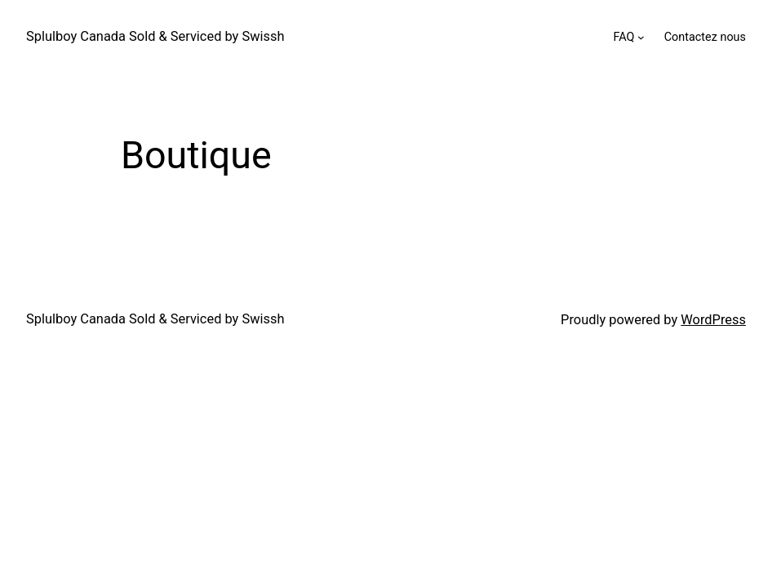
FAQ (623, 37)
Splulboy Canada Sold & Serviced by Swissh (155, 36)
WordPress (713, 319)
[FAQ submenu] (641, 37)
